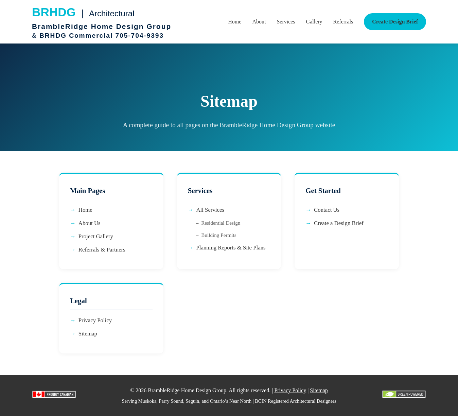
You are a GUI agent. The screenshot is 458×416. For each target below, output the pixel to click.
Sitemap (87, 333)
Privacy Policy (95, 320)
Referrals (343, 21)
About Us (89, 223)
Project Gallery (95, 236)
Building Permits (218, 235)
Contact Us (326, 210)
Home (234, 21)
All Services (210, 210)
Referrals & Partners (101, 249)
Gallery (314, 21)
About (259, 21)
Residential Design (220, 223)
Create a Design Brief (339, 223)
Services (286, 21)
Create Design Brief (395, 21)
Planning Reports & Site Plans (230, 247)
